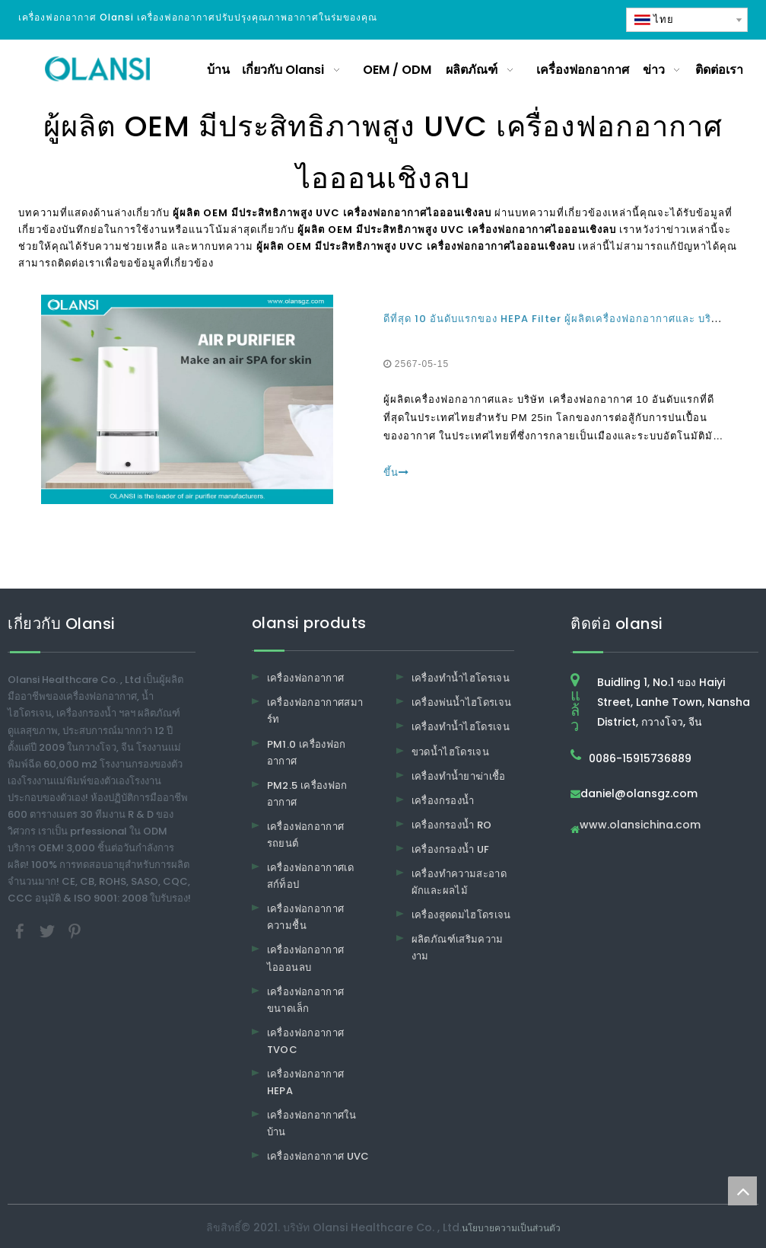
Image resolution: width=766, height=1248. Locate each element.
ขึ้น (396, 472)
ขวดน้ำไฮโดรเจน (450, 752)
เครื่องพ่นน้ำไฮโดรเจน (462, 702)
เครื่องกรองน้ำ (443, 800)
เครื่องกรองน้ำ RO (452, 825)
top (742, 1190)
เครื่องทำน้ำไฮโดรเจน (461, 678)
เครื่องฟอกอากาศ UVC (318, 1156)
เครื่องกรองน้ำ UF (451, 849)
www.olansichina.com (640, 825)
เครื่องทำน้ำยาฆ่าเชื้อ (459, 776)
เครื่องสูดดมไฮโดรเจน (461, 915)
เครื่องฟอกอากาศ (306, 678)
